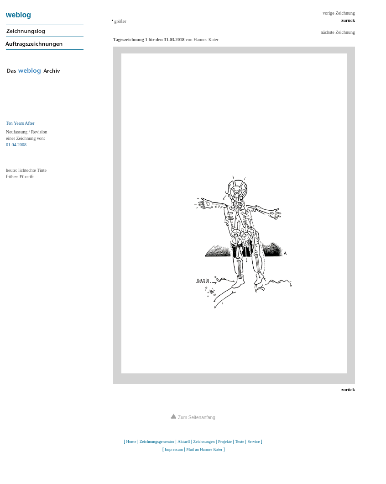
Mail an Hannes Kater (204, 449)
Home (131, 441)
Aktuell (183, 441)
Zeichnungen (204, 441)
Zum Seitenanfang (193, 417)
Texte (239, 441)
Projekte (225, 441)
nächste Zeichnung (338, 32)
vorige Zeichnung (339, 13)
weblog (18, 15)
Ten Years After (20, 123)
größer (119, 21)
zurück (348, 20)
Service (253, 441)
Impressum (174, 449)
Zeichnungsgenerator (157, 441)
